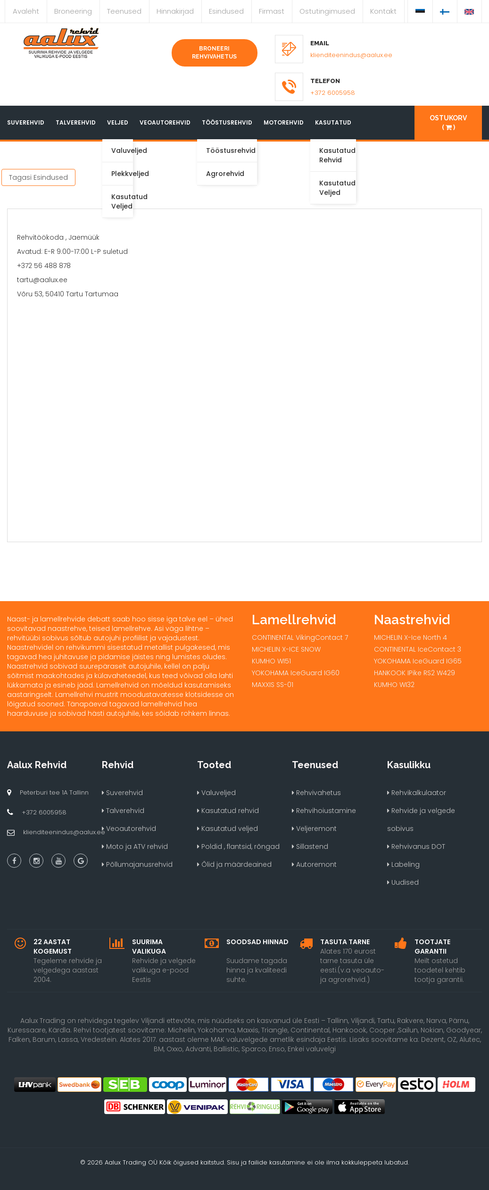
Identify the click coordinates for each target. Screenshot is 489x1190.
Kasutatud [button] (333, 122)
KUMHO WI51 (271, 661)
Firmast (271, 11)
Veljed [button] (117, 122)
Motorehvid (284, 122)
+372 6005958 (332, 92)
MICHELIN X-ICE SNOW (286, 649)
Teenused (124, 11)
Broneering (73, 11)
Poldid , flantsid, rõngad (238, 846)
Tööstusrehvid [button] (227, 122)
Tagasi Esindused (38, 177)
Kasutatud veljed (227, 828)
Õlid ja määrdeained (234, 864)
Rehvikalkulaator (416, 792)
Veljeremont (314, 828)
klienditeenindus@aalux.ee (351, 54)
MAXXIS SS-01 (272, 684)
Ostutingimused (327, 11)
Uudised (403, 882)
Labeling (403, 864)
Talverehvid (76, 122)
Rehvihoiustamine (324, 810)
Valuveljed (216, 792)
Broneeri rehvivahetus (214, 52)
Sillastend (310, 846)
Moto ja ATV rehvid (135, 846)
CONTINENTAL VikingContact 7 (300, 637)
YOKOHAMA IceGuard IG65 (418, 661)
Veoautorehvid (165, 122)
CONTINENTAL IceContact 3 (417, 649)
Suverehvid (25, 122)
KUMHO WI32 (394, 684)
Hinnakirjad (175, 11)
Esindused (226, 11)
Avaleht (26, 11)
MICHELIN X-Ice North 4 (410, 637)
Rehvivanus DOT (416, 846)
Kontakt (383, 11)
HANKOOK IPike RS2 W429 (414, 673)
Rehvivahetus (316, 792)
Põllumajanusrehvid (137, 864)
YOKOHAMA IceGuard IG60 (296, 673)
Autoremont (314, 864)
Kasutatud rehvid (228, 810)
